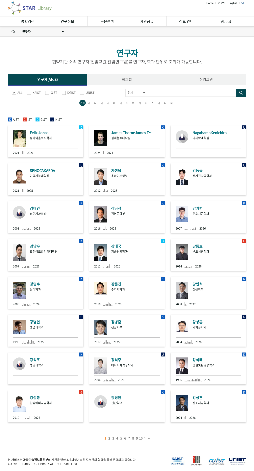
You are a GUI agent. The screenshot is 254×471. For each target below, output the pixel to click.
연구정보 (67, 21)
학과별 (127, 79)
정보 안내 (186, 21)
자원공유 (147, 21)
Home (210, 3)
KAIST (34, 93)
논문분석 (107, 21)
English (233, 3)
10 (141, 438)
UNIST (87, 93)
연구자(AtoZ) (47, 79)
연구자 (43, 31)
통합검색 (28, 21)
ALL (17, 93)
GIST (51, 93)
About (226, 21)
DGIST (69, 93)
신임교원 (206, 79)
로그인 (221, 3)
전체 (82, 103)
